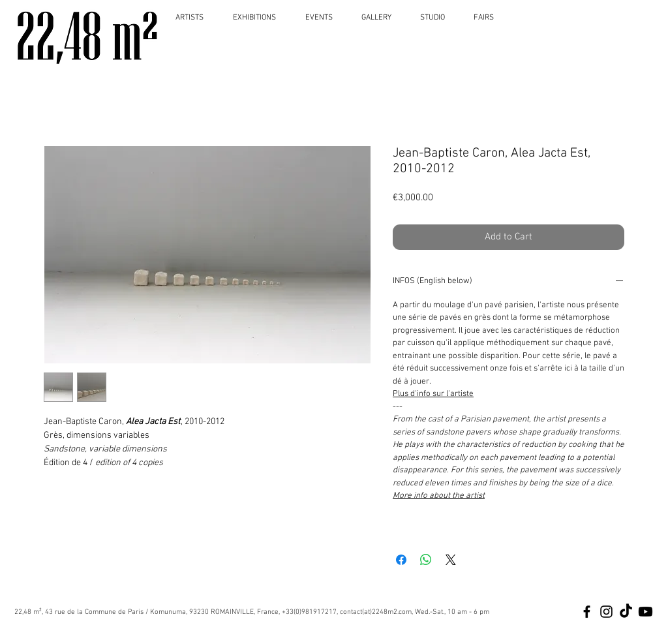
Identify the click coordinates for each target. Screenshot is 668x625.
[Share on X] (451, 560)
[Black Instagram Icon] (606, 611)
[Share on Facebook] (401, 560)
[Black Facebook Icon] (587, 611)
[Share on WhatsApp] (426, 560)
